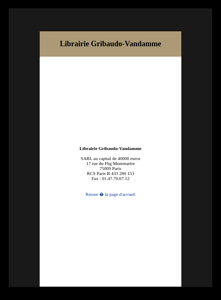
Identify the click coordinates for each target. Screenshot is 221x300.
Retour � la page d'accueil (110, 194)
